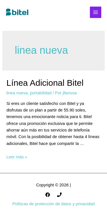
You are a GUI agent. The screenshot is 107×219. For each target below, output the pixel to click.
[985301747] (59, 194)
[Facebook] (47, 194)
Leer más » (16, 157)
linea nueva (17, 93)
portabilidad (40, 93)
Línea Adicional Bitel (44, 82)
